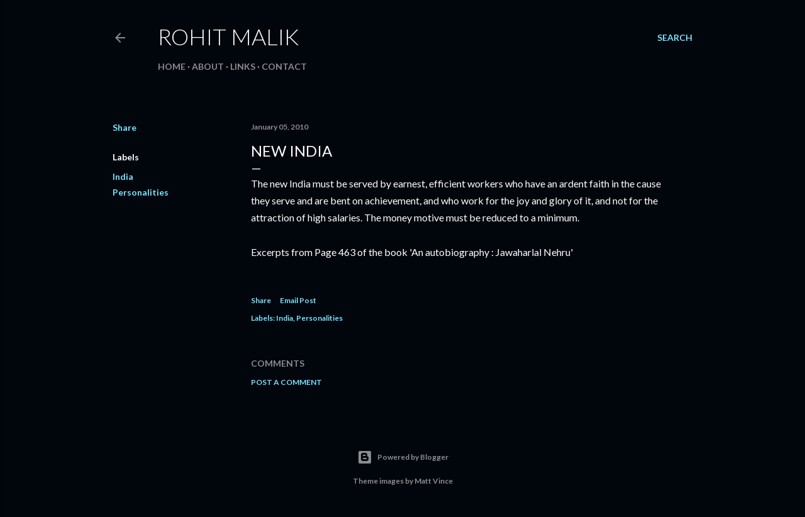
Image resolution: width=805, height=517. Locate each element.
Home (172, 66)
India (123, 176)
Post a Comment (286, 382)
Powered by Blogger (402, 457)
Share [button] (124, 127)
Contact (284, 66)
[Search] (674, 38)
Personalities (141, 192)
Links (242, 66)
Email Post (298, 300)
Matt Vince (433, 481)
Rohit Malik (228, 36)
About (208, 66)
